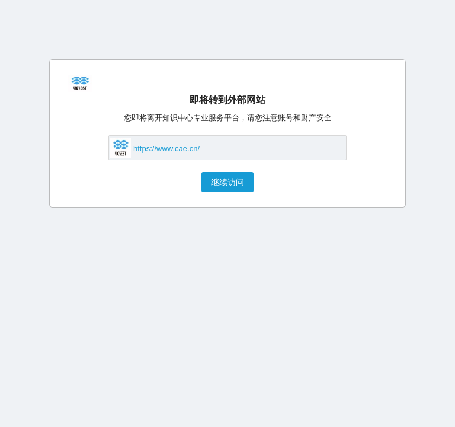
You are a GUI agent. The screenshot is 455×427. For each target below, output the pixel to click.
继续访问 (227, 182)
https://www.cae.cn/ (166, 148)
